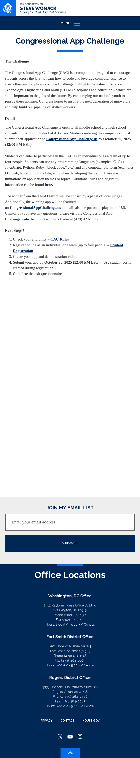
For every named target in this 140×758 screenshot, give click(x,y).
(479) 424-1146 (75, 656)
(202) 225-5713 (73, 620)
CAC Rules (60, 239)
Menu (71, 25)
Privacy (47, 720)
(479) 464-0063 (73, 701)
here (48, 185)
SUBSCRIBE (70, 543)
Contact (67, 720)
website (28, 219)
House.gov (90, 720)
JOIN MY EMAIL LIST (70, 508)
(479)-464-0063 (73, 660)
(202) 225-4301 (75, 615)
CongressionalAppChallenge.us (71, 139)
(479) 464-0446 (75, 696)
